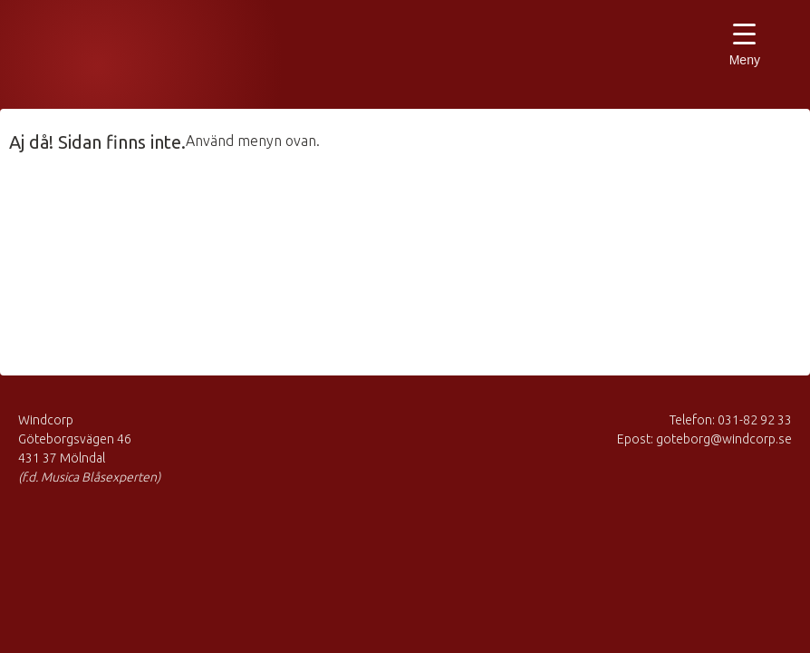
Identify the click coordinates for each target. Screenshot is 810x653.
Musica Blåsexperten (113, 59)
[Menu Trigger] (744, 48)
